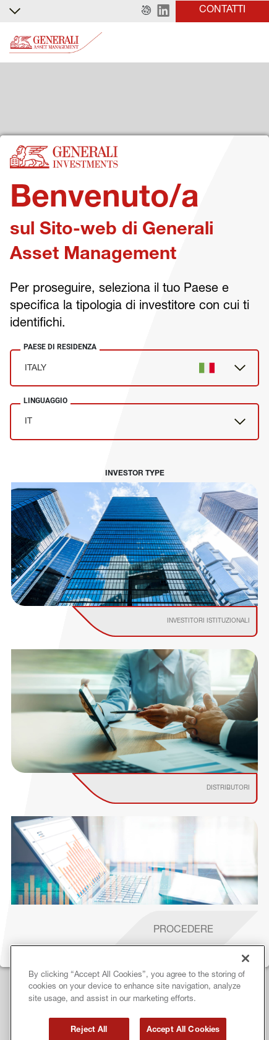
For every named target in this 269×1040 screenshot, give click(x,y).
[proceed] (183, 931)
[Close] (245, 984)
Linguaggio (45, 400)
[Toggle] (252, 43)
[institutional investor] (182, 621)
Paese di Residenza (59, 347)
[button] (146, 11)
